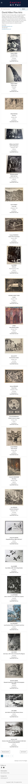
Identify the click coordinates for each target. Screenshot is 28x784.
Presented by (14, 60)
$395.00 (14, 179)
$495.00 (14, 149)
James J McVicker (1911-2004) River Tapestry (14, 596)
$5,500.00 (14, 391)
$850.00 (14, 744)
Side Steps (14, 478)
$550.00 (14, 330)
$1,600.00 (14, 598)
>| (12, 756)
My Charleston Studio (14, 357)
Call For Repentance (14, 146)
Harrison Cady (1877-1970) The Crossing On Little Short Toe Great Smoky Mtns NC (14, 741)
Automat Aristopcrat (14, 509)
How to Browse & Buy (5, 772)
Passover (14, 115)
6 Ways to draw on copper (14, 418)
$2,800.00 (14, 685)
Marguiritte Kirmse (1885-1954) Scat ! (14, 539)
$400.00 (14, 482)
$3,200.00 (14, 655)
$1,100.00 (14, 512)
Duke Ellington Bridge (14, 327)
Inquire (14, 88)
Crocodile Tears (14, 55)
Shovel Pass (14, 388)
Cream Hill (14, 206)
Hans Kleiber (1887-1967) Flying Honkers (14, 568)
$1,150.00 (14, 361)
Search (23, 9)
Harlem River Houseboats (14, 236)
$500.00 (14, 714)
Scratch (14, 297)
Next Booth (23, 751)
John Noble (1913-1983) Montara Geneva (14, 712)
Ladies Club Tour (14, 176)
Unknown (14, 267)
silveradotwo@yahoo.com (7, 26)
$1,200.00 (14, 58)
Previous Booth (5, 751)
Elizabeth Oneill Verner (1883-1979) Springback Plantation (14, 683)
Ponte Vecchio (14, 448)
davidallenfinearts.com (6, 29)
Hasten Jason (14, 85)
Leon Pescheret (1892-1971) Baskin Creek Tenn (14, 625)
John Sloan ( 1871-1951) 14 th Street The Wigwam (14, 653)
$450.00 (14, 209)
